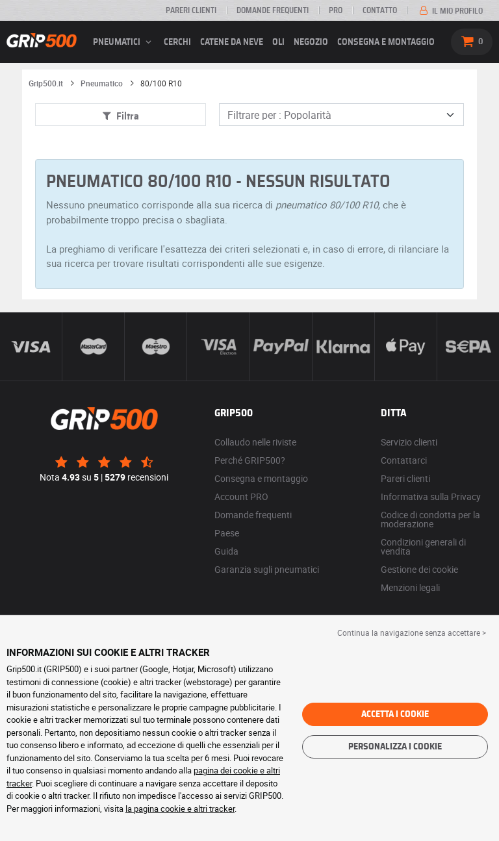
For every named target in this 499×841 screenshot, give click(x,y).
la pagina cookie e (159, 808)
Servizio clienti (409, 442)
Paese (226, 533)
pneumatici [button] (124, 42)
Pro (335, 10)
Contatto (380, 10)
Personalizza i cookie (395, 746)
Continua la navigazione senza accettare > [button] (411, 632)
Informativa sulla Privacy (431, 496)
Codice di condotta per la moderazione (430, 519)
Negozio (311, 42)
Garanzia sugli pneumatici (266, 569)
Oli (278, 42)
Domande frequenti (273, 10)
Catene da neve (231, 42)
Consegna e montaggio (386, 42)
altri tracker (214, 808)
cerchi (177, 42)
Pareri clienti (191, 10)
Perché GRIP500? (249, 460)
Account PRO (241, 496)
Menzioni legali (410, 587)
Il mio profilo (450, 11)
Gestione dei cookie (419, 569)
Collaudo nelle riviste (255, 442)
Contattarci (404, 460)
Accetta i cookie (395, 714)
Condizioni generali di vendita (423, 546)
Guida (226, 551)
